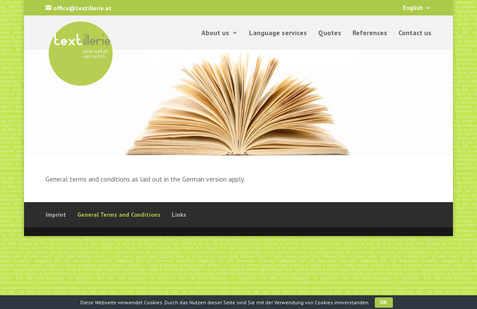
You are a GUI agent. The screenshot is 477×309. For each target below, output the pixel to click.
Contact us (414, 33)
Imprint (56, 214)
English (413, 8)
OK (384, 303)
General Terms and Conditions (119, 214)
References (369, 33)
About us (215, 33)
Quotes (329, 33)
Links (179, 214)
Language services (278, 33)
